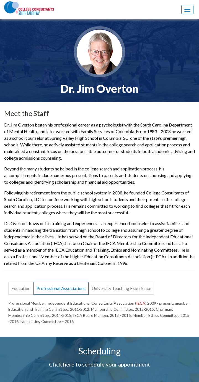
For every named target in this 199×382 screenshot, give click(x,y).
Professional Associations (61, 288)
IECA (140, 303)
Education (20, 288)
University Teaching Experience (121, 288)
